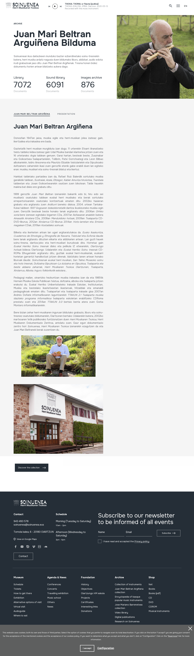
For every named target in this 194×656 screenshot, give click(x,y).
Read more (172, 636)
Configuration (105, 648)
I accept (87, 648)
